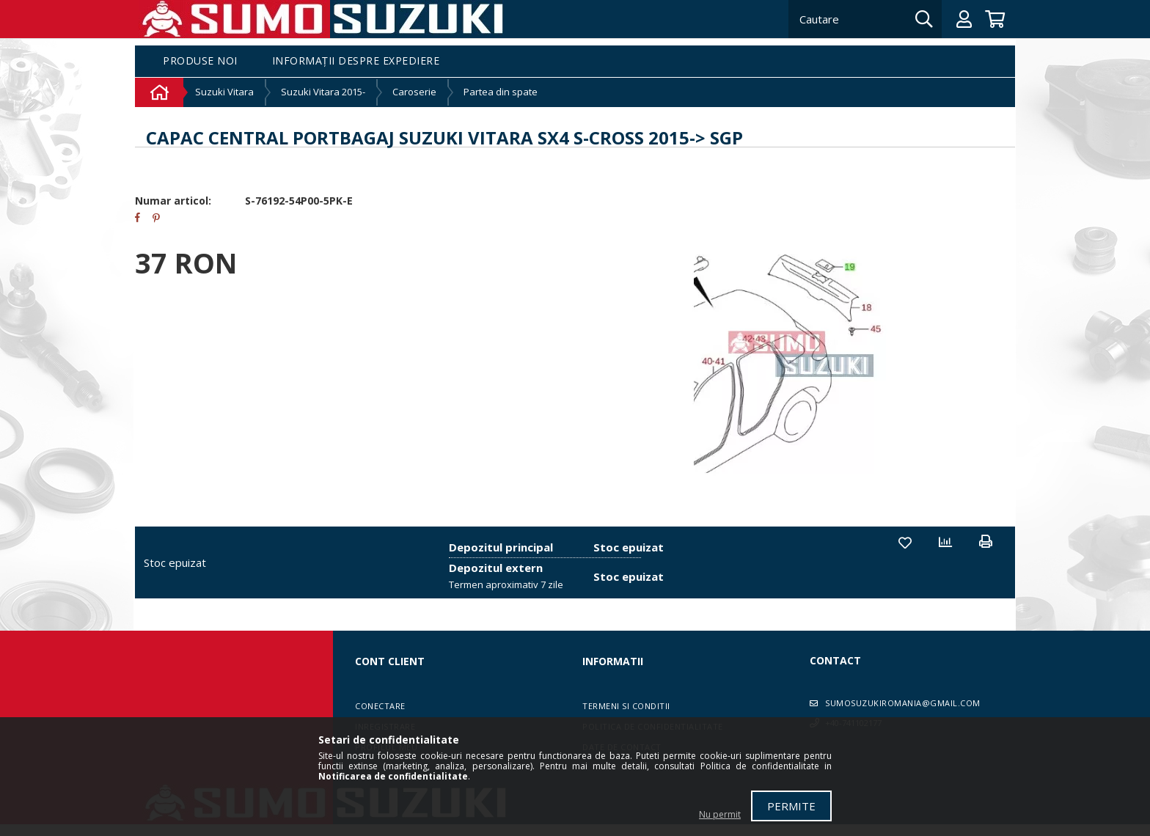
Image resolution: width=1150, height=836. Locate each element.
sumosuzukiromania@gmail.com (903, 702)
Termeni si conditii (626, 705)
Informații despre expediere (356, 61)
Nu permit (720, 814)
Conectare (380, 705)
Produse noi (200, 61)
